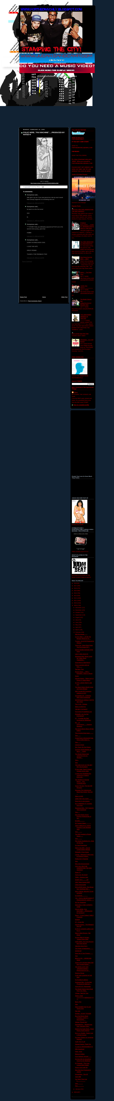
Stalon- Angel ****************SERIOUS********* (84, 997)
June (77, 622)
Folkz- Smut (78, 1051)
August (77, 617)
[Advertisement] (44, 280)
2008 (75, 1092)
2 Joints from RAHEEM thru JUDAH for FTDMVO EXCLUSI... (83, 775)
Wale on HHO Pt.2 (80, 706)
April (76, 627)
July (76, 620)
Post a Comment (27, 261)
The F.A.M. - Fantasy (81, 704)
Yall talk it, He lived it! (81, 709)
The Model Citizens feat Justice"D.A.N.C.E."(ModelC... (82, 755)
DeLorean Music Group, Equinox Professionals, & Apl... (83, 816)
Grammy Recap (79, 973)
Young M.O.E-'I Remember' (83, 986)
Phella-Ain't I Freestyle (81, 859)
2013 (75, 595)
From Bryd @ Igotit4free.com (83, 711)
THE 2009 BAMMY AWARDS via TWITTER (85, 316)
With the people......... (81, 634)
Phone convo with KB (81, 1067)
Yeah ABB (78, 1076)
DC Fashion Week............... (83, 823)
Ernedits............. (80, 821)
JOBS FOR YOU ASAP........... (83, 799)
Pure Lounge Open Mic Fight (80, 333)
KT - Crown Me (79, 922)
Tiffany (76, 392)
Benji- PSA (78, 1002)
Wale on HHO (79, 796)
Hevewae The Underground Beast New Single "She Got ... (84, 792)
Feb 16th (77, 1011)
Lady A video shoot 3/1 (81, 654)
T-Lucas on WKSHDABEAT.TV (84, 1046)
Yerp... (77, 760)
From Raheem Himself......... (83, 1056)
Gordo (77, 676)
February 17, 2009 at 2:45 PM (35, 220)
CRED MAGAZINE (80, 884)
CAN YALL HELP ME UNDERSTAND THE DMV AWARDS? (83, 868)
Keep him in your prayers (82, 801)
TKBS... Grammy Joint (81, 877)
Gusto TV (78, 872)
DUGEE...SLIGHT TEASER (83, 1013)
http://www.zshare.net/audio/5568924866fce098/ (45, 183)
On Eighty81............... (81, 895)
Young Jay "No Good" (81, 875)
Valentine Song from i (81, 946)
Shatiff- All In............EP (81, 880)
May (76, 625)
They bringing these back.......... (84, 733)
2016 (75, 588)
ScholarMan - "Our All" (81, 1074)
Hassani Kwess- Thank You (83, 1044)
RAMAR (77, 919)
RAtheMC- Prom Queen (82, 852)
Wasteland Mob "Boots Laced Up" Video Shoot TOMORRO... (83, 658)
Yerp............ (78, 832)
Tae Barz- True (79, 669)
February (78, 632)
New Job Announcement (82, 864)
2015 (75, 590)
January (77, 1089)
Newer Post (23, 297)
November (78, 610)
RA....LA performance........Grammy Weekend (83, 724)
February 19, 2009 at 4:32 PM (35, 258)
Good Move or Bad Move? (82, 662)
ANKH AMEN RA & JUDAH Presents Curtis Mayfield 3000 (83, 827)
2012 (75, 598)
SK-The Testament (80, 902)
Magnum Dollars (80, 1054)
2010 (75, 603)
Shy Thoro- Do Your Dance (83, 747)
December (78, 607)
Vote (76, 1004)
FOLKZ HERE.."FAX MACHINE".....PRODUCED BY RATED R (83, 911)
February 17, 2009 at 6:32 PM (35, 236)
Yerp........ (78, 735)
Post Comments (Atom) (35, 301)
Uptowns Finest (79, 745)
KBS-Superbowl (79, 1049)
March (77, 630)
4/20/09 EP (78, 951)
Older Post (64, 297)
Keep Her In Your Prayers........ (84, 953)
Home (44, 297)
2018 (75, 583)
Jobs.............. (79, 1083)
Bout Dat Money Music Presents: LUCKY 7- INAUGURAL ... (81, 1017)
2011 (75, 600)
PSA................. (79, 1086)
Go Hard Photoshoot (81, 845)
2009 (75, 605)
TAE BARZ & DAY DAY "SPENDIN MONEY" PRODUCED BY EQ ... (82, 968)
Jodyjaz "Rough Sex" (81, 1022)
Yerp (76, 762)
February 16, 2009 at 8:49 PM (35, 203)
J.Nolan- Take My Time (81, 993)
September (78, 615)
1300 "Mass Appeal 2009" (82, 882)
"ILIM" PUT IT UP (80, 1041)
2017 (75, 585)
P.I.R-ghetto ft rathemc (81, 980)
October (77, 612)
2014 (75, 593)
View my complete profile (81, 405)
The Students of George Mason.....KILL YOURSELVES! (82, 781)
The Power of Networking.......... (84, 948)
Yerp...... (77, 812)
